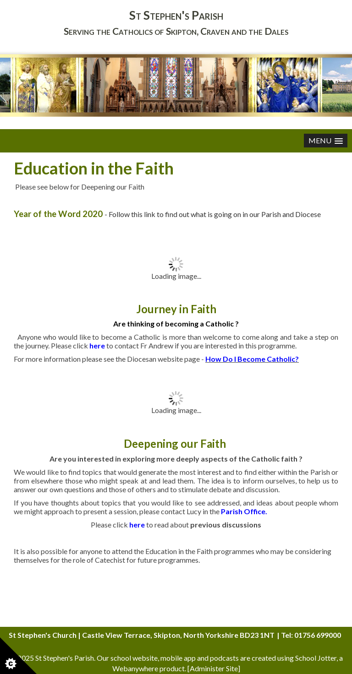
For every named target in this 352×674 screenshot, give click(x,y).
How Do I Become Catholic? (252, 358)
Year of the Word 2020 (59, 214)
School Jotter (315, 657)
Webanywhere (135, 668)
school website (134, 657)
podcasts (224, 657)
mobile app (178, 657)
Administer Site (214, 668)
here (137, 524)
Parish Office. (244, 511)
